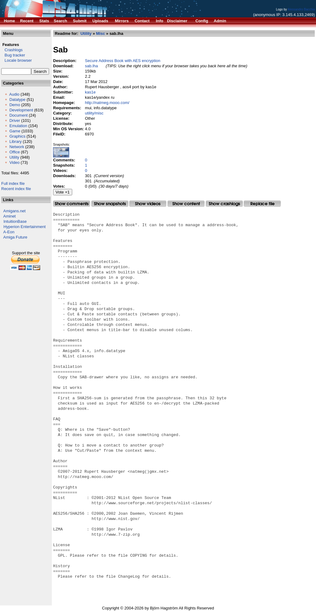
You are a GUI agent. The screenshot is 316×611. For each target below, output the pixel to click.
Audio (14, 94)
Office (14, 152)
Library (15, 141)
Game (14, 131)
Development (21, 110)
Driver (14, 120)
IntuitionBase (15, 221)
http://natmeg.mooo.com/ (107, 102)
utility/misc (94, 113)
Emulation (18, 125)
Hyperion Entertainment (24, 226)
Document (18, 115)
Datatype (17, 99)
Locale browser (16, 60)
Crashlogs (12, 50)
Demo (14, 104)
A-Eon (9, 232)
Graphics (17, 136)
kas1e (90, 92)
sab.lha (91, 66)
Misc (100, 33)
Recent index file (16, 188)
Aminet (9, 216)
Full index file (13, 183)
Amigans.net (14, 211)
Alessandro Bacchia (301, 9)
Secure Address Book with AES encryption (122, 60)
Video (14, 162)
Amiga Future (15, 237)
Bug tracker (13, 55)
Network (16, 146)
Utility (14, 157)
